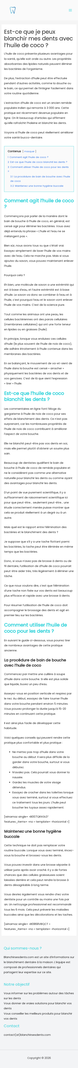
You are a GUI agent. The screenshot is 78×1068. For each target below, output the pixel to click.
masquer (29, 151)
